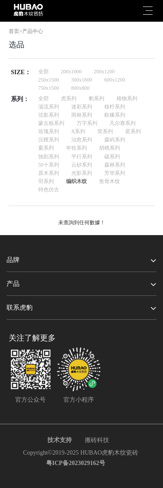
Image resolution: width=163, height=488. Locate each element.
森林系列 (114, 165)
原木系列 (48, 173)
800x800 (80, 88)
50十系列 (48, 165)
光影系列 (81, 173)
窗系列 (46, 148)
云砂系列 (81, 165)
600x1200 (114, 80)
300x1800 (81, 80)
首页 (14, 31)
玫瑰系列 (48, 131)
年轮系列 (76, 148)
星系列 (133, 131)
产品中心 (32, 31)
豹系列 (96, 98)
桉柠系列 (114, 107)
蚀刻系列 (48, 157)
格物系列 (126, 98)
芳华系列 (114, 173)
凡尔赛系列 (123, 123)
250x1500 (48, 80)
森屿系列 (114, 140)
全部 (43, 72)
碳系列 (112, 157)
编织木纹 (76, 181)
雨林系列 (81, 115)
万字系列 (87, 123)
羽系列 (46, 181)
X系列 (78, 131)
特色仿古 (48, 190)
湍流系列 (48, 107)
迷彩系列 (81, 107)
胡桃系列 (109, 148)
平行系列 (81, 157)
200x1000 (71, 72)
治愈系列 (81, 140)
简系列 (105, 131)
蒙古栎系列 (51, 123)
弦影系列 (48, 115)
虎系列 (69, 98)
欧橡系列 (114, 115)
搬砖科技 (97, 440)
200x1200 (104, 72)
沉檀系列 (48, 140)
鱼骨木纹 (109, 181)
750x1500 (48, 88)
